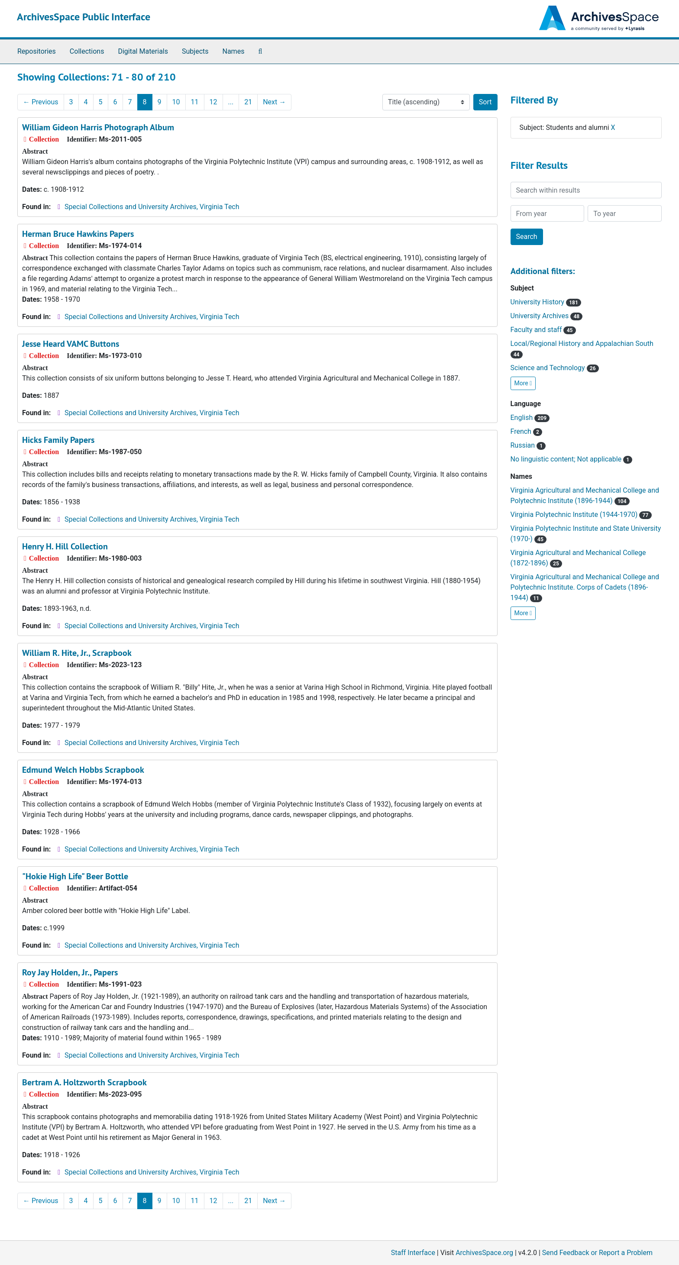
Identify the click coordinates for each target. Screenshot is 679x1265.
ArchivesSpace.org (484, 1253)
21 (248, 102)
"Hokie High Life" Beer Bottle (75, 876)
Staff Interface (413, 1253)
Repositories (36, 51)
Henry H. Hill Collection (65, 546)
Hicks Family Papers (58, 439)
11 (195, 102)
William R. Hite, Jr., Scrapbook (77, 652)
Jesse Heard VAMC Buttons (70, 343)
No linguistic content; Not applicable (572, 459)
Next (274, 102)
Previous (40, 102)
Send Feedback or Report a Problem (597, 1253)
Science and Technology (555, 368)
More (523, 383)
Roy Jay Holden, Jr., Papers (70, 972)
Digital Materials (143, 51)
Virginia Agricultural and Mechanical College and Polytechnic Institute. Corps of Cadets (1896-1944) (585, 587)
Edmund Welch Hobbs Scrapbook (83, 769)
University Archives (547, 316)
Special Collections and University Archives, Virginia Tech (152, 207)
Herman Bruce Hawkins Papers (78, 233)
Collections (87, 51)
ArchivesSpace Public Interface (83, 16)
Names (234, 51)
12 (213, 102)
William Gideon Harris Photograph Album (98, 127)
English (530, 417)
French (527, 431)
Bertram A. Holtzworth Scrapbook (84, 1082)
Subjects (195, 51)
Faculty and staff (543, 330)
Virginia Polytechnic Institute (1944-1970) (581, 514)
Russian (528, 445)
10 (176, 102)
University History (546, 302)
